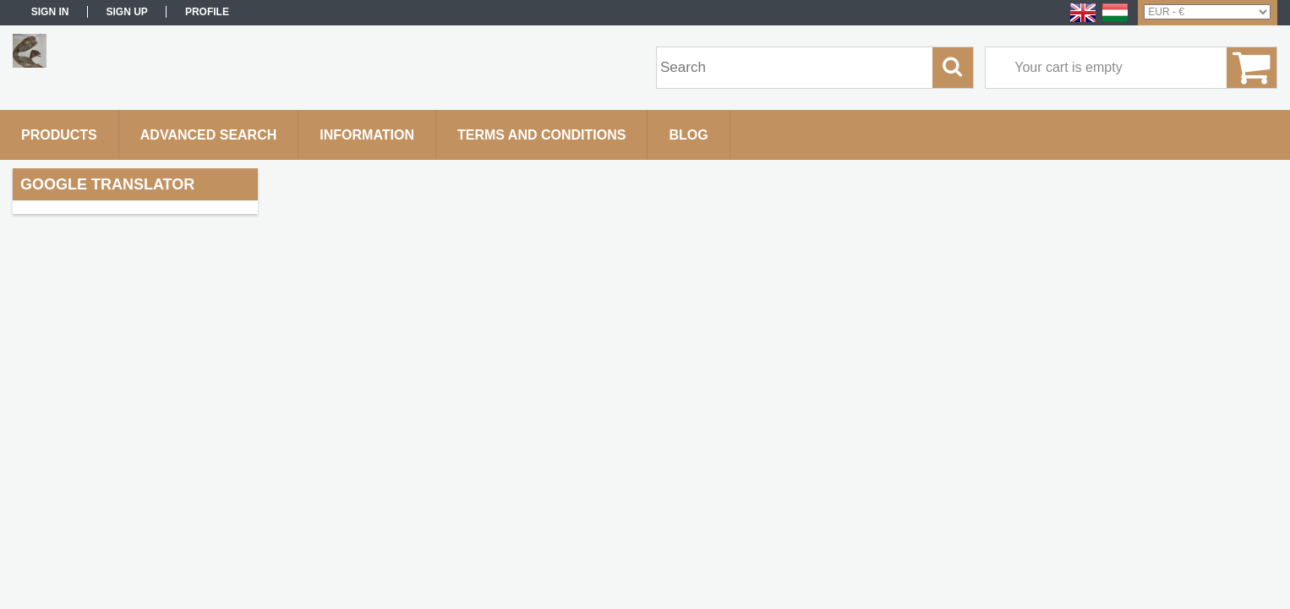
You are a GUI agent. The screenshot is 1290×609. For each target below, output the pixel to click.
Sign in (50, 12)
